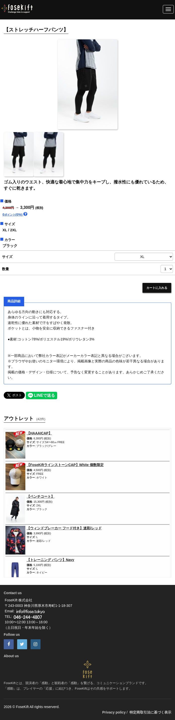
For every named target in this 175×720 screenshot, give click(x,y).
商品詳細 (13, 301)
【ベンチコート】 (40, 496)
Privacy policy (114, 712)
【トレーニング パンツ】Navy (50, 560)
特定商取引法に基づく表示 (150, 712)
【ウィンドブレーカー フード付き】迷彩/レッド (64, 528)
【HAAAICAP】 (39, 433)
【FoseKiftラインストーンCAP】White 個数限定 (65, 465)
